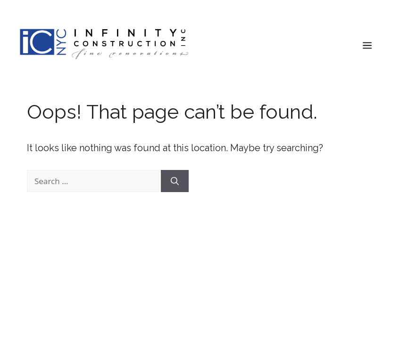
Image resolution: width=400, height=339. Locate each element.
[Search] (175, 181)
